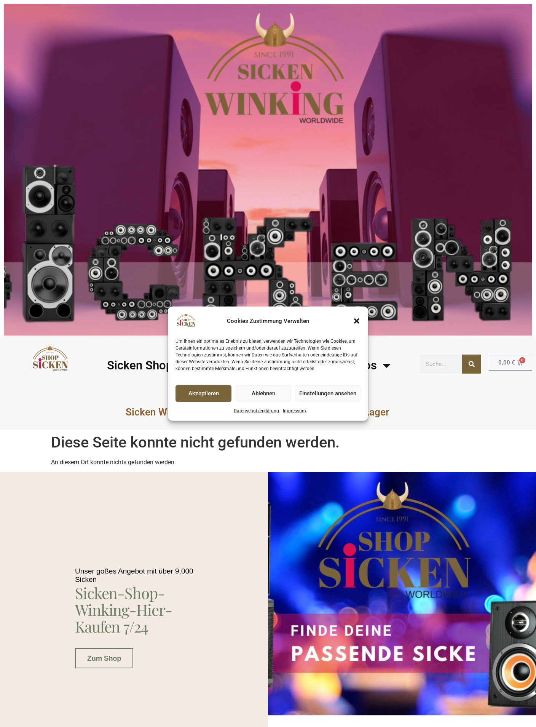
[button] (357, 321)
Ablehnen (263, 393)
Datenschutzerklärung (256, 411)
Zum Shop (104, 657)
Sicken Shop (139, 365)
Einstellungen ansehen (327, 393)
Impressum (294, 411)
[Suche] (471, 364)
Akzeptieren (203, 393)
